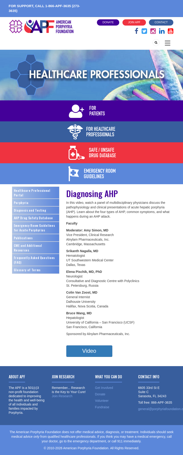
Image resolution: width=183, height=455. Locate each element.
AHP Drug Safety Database (33, 217)
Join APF (134, 22)
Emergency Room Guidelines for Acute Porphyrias (34, 227)
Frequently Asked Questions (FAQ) (34, 260)
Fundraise (102, 407)
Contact (161, 22)
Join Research (62, 396)
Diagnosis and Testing (30, 210)
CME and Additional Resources (28, 247)
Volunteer (102, 400)
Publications (23, 237)
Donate (108, 22)
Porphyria (21, 202)
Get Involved (104, 388)
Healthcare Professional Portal (32, 192)
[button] (89, 351)
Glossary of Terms (27, 269)
